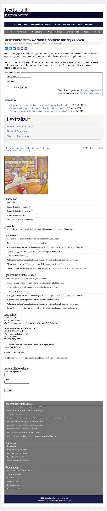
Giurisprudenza (55, 32)
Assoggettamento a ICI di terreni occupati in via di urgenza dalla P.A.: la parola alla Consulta (45, 247)
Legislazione (37, 32)
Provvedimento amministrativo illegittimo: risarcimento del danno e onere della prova (42, 308)
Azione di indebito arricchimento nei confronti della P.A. (26, 407)
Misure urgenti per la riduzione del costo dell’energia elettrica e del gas (36, 264)
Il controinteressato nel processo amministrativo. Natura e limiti (33, 300)
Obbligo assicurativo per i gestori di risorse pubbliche (25, 421)
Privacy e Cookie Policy (15, 489)
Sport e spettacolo (47, 43)
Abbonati (89, 24)
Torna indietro (58, 43)
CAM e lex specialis (92, 148)
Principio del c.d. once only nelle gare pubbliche (27, 243)
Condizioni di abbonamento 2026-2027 (20, 471)
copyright (24, 358)
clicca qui (57, 65)
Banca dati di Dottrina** (17, 215)
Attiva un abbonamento (90, 93)
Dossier (87, 32)
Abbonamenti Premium (65, 24)
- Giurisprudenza (36, 43)
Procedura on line (13, 485)
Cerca (97, 32)
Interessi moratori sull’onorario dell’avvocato (22, 429)
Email (7, 379)
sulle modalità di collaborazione (43, 358)
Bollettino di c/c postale (15, 478)
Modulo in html (12, 481)
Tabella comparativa (14, 474)
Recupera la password (91, 90)
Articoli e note (72, 32)
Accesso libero (21, 24)
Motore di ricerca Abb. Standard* (21, 219)
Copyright (27, 43)
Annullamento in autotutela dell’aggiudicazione (23, 432)
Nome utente (12, 76)
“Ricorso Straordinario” (15, 414)
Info (80, 24)
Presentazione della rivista (20, 126)
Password (11, 81)
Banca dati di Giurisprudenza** (20, 211)
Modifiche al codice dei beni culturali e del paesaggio (25, 410)
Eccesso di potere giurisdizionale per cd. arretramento (25, 425)
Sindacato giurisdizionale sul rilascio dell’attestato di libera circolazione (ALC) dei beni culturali (46, 268)
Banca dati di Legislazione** (19, 207)
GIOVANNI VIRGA (12, 320)
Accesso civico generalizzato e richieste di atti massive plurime (33, 239)
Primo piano (22, 32)
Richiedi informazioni (17, 131)
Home (9, 32)
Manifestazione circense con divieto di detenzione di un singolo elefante (44, 40)
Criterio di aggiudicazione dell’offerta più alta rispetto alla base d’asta (35, 251)
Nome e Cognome (12, 371)
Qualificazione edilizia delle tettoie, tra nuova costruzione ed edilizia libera (32, 436)
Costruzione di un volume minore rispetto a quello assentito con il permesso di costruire (36, 418)
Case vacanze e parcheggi (17, 256)
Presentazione (12, 203)
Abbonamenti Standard (41, 24)
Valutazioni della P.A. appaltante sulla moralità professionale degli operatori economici (42, 260)
